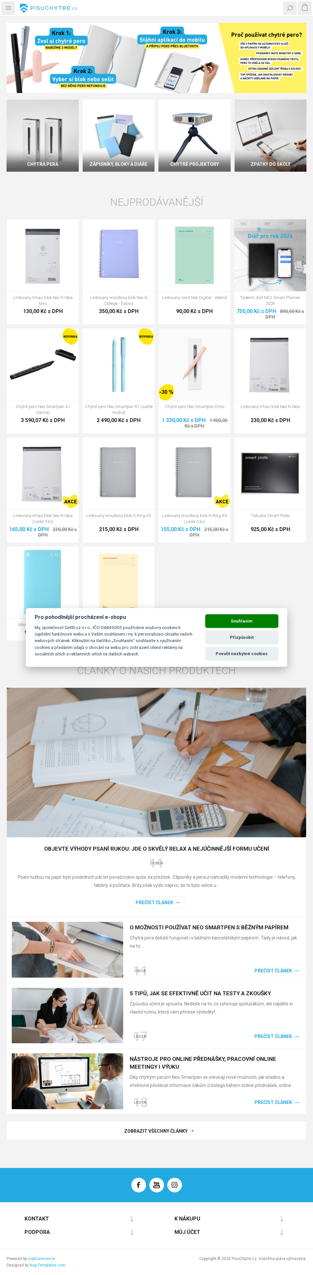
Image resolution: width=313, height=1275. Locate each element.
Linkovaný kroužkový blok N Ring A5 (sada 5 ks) (194, 518)
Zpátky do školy (270, 164)
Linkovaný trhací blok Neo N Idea (270, 406)
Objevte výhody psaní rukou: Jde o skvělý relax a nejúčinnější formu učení (156, 848)
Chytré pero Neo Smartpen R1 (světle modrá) (119, 409)
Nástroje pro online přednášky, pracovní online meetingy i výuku (203, 1063)
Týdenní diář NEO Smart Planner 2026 (270, 300)
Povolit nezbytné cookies (242, 653)
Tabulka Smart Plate (270, 515)
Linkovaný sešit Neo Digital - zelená (194, 297)
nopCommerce (41, 1258)
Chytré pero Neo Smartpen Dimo (194, 406)
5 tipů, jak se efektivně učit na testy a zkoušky (200, 993)
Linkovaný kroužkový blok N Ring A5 (118, 515)
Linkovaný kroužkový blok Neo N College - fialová (118, 300)
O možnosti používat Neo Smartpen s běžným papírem (209, 927)
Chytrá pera (42, 164)
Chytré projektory (194, 164)
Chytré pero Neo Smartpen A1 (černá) (43, 409)
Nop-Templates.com (48, 1265)
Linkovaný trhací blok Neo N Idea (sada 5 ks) (43, 518)
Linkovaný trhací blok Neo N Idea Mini (43, 300)
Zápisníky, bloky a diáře (118, 164)
